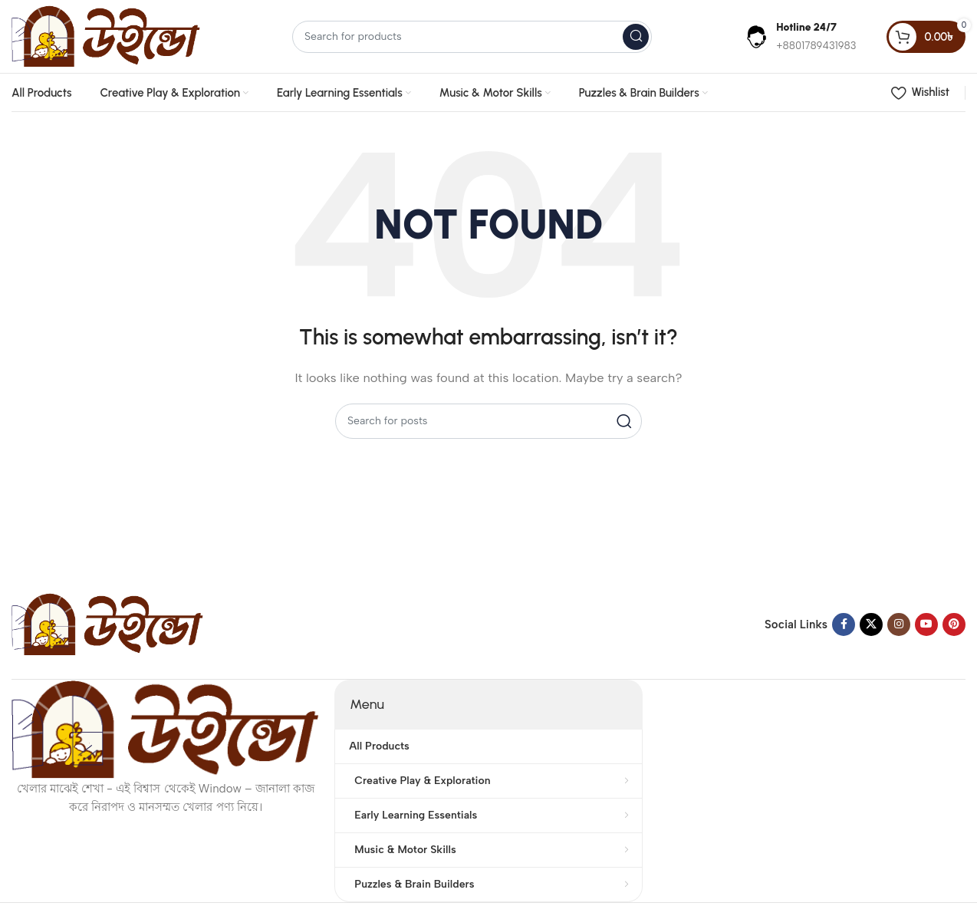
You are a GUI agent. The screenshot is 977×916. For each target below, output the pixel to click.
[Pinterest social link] (953, 624)
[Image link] (107, 624)
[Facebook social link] (843, 624)
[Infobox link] (800, 36)
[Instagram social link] (898, 624)
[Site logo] (106, 35)
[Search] (472, 37)
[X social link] (871, 624)
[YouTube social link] (926, 624)
